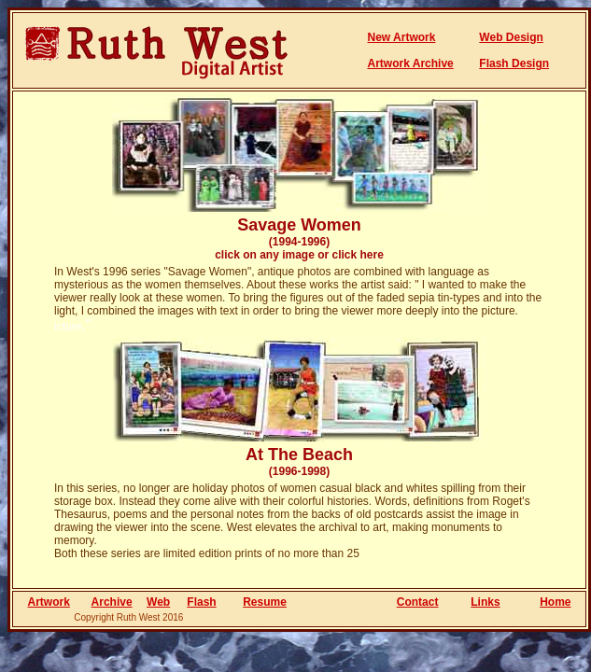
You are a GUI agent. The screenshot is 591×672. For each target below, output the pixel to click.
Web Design (510, 37)
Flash (201, 602)
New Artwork (402, 37)
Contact (418, 602)
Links (485, 602)
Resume (265, 602)
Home (555, 602)
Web (158, 602)
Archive (112, 602)
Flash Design (514, 63)
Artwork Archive (411, 63)
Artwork (49, 602)
